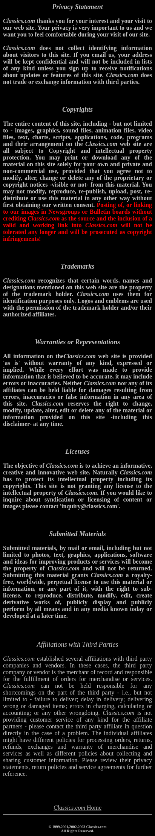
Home (77, 807)
